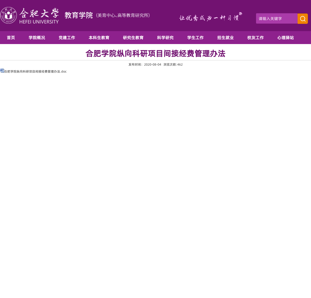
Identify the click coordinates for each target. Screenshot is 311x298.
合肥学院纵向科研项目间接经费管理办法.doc (35, 71)
